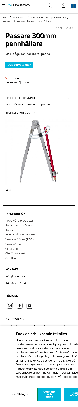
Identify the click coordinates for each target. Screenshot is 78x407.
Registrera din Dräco (19, 225)
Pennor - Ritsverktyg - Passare (48, 18)
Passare (7, 21)
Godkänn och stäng (49, 394)
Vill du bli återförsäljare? (15, 251)
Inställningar (20, 394)
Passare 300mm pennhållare (34, 21)
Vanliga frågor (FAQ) (19, 239)
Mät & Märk (19, 18)
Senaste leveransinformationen (20, 232)
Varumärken (13, 244)
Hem (5, 18)
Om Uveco (12, 258)
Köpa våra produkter (19, 220)
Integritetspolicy (39, 377)
